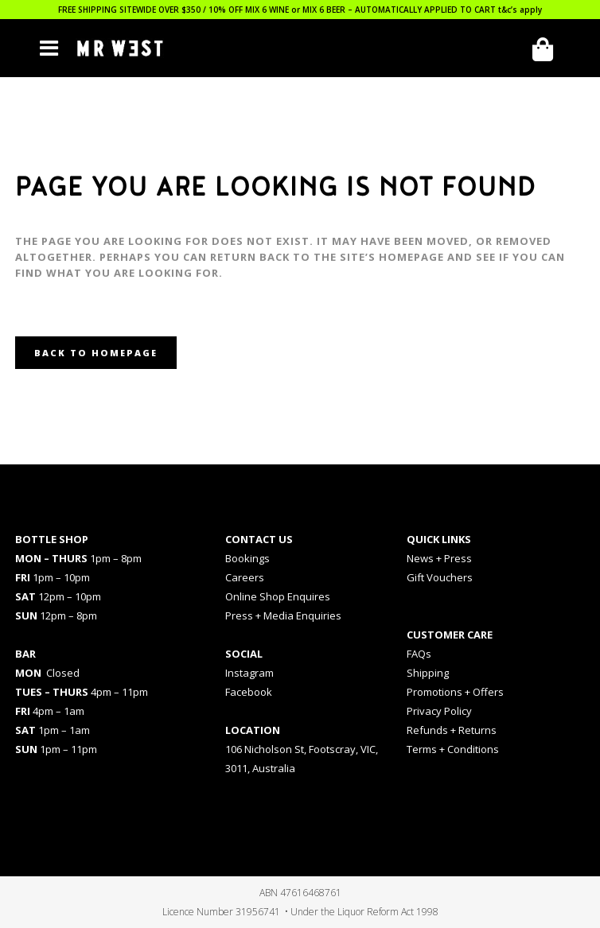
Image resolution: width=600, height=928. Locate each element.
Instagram (249, 673)
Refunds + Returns (452, 730)
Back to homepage (96, 353)
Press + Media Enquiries (283, 615)
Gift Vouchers (440, 577)
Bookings (247, 558)
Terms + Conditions (453, 749)
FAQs (419, 653)
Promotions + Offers (455, 692)
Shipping (428, 673)
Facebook (248, 692)
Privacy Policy (439, 711)
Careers (244, 577)
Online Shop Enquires (277, 596)
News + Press (439, 558)
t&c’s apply (520, 9)
